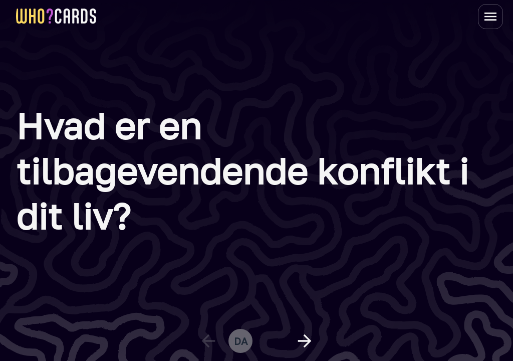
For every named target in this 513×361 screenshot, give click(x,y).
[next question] (305, 341)
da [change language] (240, 341)
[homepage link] (56, 16)
